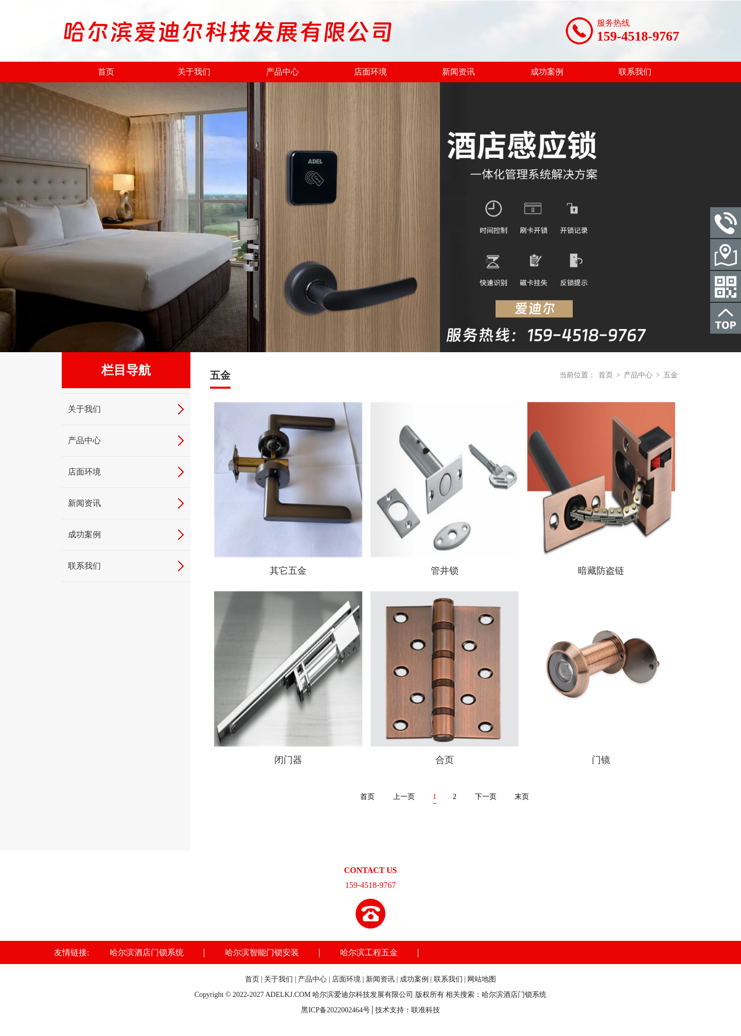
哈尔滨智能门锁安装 (262, 952)
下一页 (486, 797)
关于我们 (194, 71)
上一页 (404, 797)
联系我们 (635, 71)
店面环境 (370, 71)
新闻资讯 (458, 71)
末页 (522, 797)
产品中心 (282, 71)
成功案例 (547, 71)
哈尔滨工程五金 (369, 952)
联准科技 (425, 1010)
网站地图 (481, 979)
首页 (106, 71)
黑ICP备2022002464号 (335, 1010)
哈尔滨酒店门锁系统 (147, 952)
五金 (670, 375)
